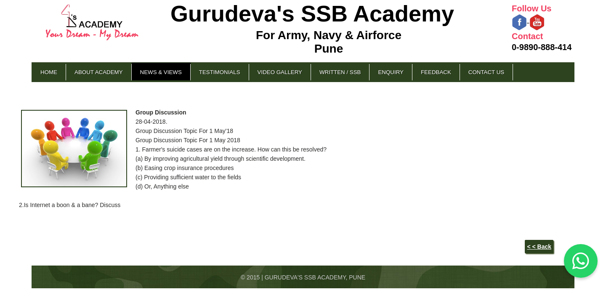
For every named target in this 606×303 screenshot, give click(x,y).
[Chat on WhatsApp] (581, 261)
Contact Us (486, 72)
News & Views (161, 72)
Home (48, 72)
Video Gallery (280, 72)
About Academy (98, 72)
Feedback (436, 72)
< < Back (539, 246)
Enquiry (390, 72)
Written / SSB (340, 72)
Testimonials (219, 72)
